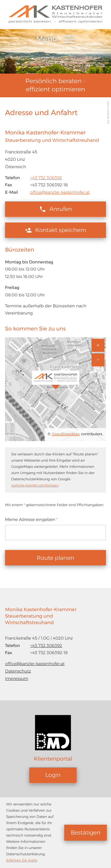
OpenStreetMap (66, 434)
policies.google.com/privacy (35, 485)
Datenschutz (18, 671)
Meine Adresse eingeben (31, 519)
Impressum (16, 678)
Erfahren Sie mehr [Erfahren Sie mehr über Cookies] (22, 860)
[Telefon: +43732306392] (46, 178)
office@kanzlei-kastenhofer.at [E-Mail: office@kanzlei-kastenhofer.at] (60, 192)
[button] (55, 209)
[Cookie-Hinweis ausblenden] (85, 833)
